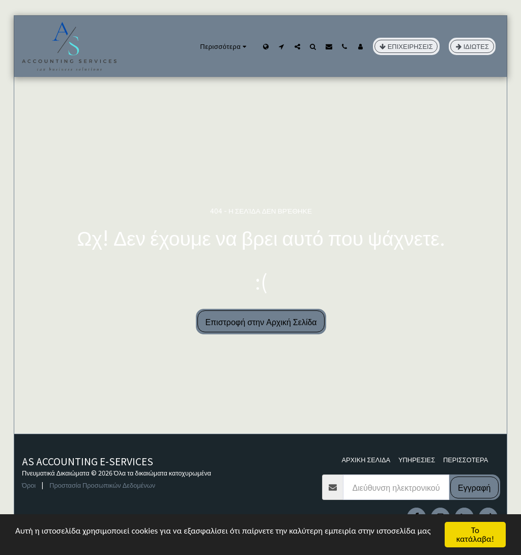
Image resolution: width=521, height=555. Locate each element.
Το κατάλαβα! (475, 534)
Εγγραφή (474, 487)
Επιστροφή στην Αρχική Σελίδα (260, 321)
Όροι (29, 485)
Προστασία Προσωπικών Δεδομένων (102, 485)
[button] (281, 46)
